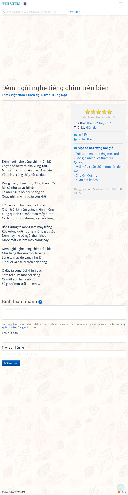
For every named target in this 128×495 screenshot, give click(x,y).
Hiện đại (91, 127)
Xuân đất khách (87, 180)
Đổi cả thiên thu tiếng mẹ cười (97, 154)
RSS (122, 491)
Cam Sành (93, 189)
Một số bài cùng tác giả (93, 148)
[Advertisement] (64, 48)
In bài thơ (85, 139)
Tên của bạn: (10, 333)
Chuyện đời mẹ (86, 175)
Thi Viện (11, 3)
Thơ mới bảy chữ (99, 123)
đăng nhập (24, 327)
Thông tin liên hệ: (13, 347)
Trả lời (83, 135)
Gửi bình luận (11, 363)
